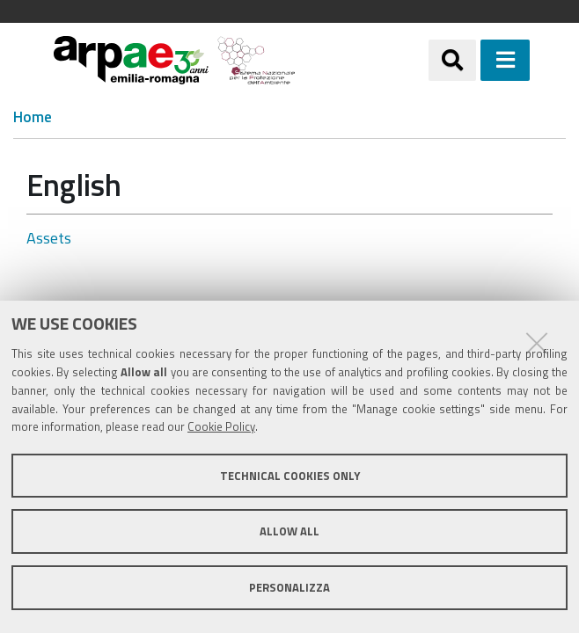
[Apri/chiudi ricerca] (452, 60)
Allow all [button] (289, 531)
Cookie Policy (221, 426)
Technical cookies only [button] (290, 475)
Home (32, 117)
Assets (48, 238)
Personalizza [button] (289, 587)
